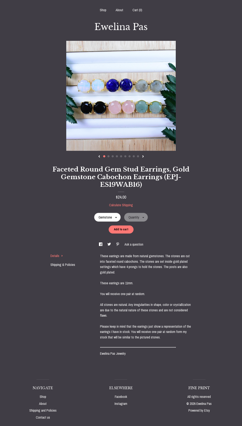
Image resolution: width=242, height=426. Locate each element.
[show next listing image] (143, 156)
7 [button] (129, 156)
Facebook (121, 396)
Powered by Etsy (199, 410)
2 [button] (108, 156)
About (119, 10)
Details (56, 255)
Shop (103, 10)
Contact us (43, 417)
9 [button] (138, 156)
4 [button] (117, 156)
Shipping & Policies (62, 264)
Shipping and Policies (43, 410)
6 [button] (125, 156)
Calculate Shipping (121, 205)
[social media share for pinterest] (118, 244)
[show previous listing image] (99, 156)
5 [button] (121, 156)
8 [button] (134, 156)
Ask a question (133, 244)
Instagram (121, 403)
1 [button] (104, 156)
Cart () (137, 10)
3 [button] (113, 156)
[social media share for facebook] (101, 244)
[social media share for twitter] (109, 244)
